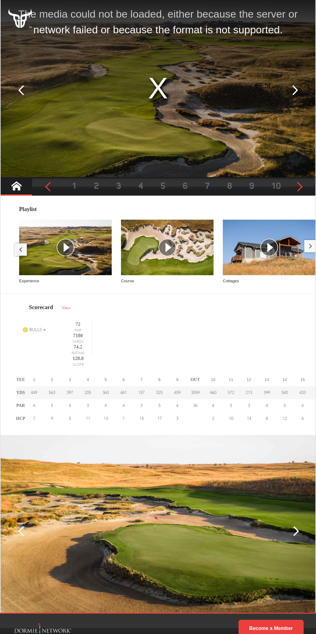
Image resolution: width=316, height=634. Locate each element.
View (66, 308)
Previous (21, 249)
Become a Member (271, 599)
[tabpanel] (65, 251)
